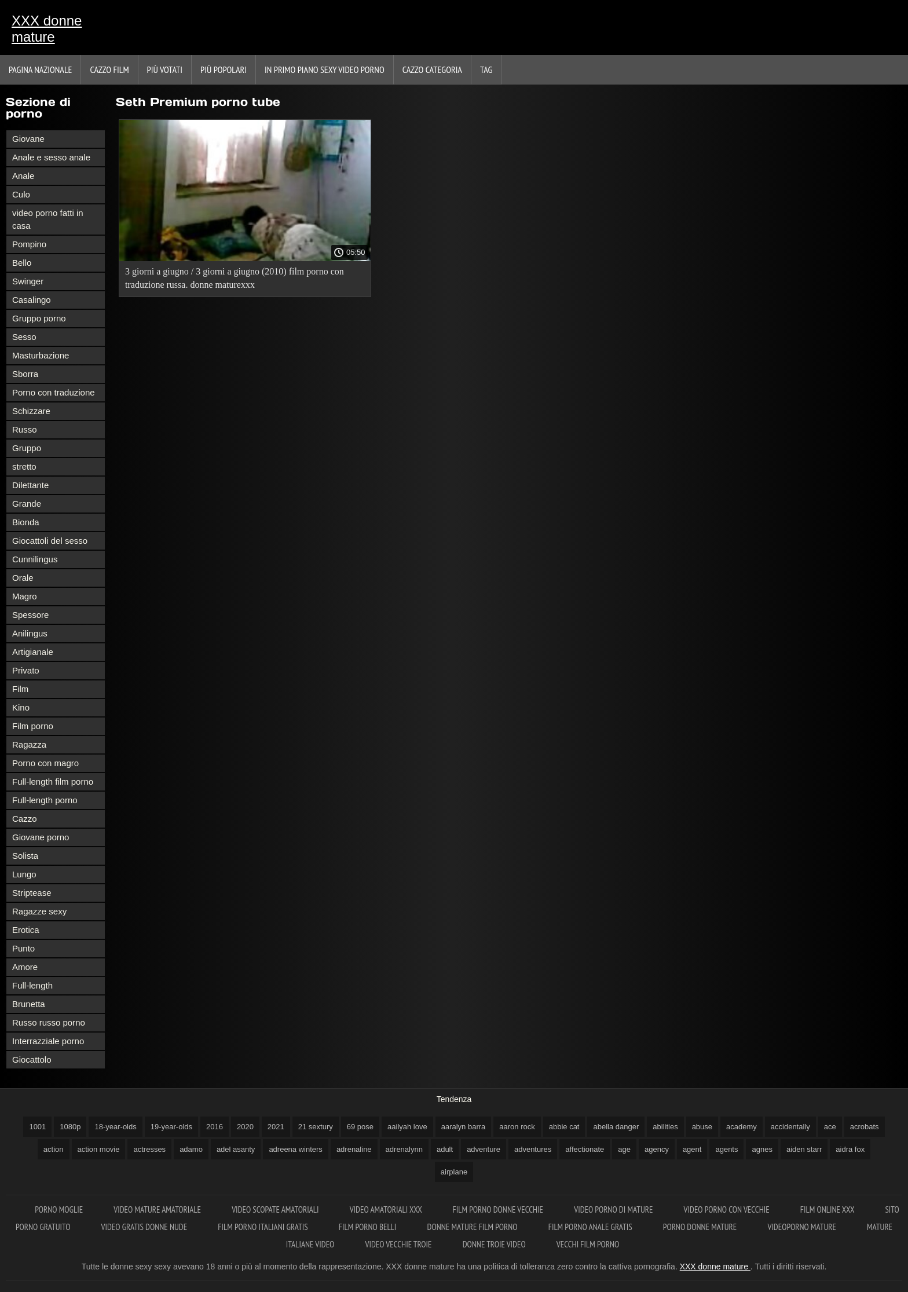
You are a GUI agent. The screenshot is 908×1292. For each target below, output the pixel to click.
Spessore (30, 615)
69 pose (360, 1126)
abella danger (616, 1126)
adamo (191, 1149)
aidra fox (850, 1149)
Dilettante (30, 485)
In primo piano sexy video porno (325, 69)
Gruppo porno (39, 318)
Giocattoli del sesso (49, 541)
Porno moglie (60, 1209)
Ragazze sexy (39, 911)
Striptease (32, 893)
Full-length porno (45, 800)
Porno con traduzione (53, 392)
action (53, 1149)
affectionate (584, 1149)
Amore (25, 967)
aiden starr (804, 1149)
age (624, 1149)
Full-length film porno (52, 781)
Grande (26, 503)
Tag (486, 69)
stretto (24, 466)
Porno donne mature (701, 1226)
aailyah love (407, 1126)
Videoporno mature (802, 1226)
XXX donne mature (47, 29)
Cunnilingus (34, 559)
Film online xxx (828, 1209)
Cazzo (24, 818)
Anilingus (29, 633)
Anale (23, 176)
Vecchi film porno (587, 1244)
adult (445, 1149)
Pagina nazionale (40, 69)
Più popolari (223, 69)
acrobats (864, 1126)
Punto (23, 948)
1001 (37, 1126)
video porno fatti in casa (47, 219)
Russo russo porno (48, 1022)
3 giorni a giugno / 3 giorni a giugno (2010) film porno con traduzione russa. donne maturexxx (234, 278)
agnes (762, 1149)
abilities (665, 1126)
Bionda (25, 522)
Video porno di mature (614, 1209)
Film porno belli (368, 1226)
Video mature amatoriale (158, 1209)
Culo (21, 194)
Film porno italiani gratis (263, 1226)
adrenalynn (404, 1149)
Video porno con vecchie (727, 1209)
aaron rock (516, 1126)
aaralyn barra (463, 1126)
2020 (245, 1126)
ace (830, 1126)
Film (20, 689)
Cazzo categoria (432, 69)
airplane (454, 1171)
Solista (25, 856)
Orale (23, 578)
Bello (21, 263)
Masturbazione (40, 355)
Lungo (24, 874)
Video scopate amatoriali (276, 1209)
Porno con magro (45, 763)
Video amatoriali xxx (387, 1209)
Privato (25, 670)
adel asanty (236, 1149)
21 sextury (315, 1126)
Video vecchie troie (399, 1244)
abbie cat (564, 1126)
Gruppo (26, 448)
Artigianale (32, 652)
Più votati (164, 69)
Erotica (25, 930)
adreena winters (296, 1149)
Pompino (29, 244)
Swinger (27, 281)
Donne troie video (495, 1244)
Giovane (28, 139)
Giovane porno (40, 837)
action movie (99, 1149)
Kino (21, 707)
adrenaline (354, 1149)
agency (657, 1149)
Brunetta (28, 1004)
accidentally (790, 1126)
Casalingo (31, 300)
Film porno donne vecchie (499, 1209)
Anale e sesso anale (51, 157)
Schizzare (31, 411)
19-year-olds (171, 1126)
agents (726, 1149)
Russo (24, 429)
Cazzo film (109, 69)
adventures (532, 1149)
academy (741, 1126)
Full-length (32, 985)
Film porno (32, 726)
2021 (276, 1126)
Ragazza (29, 744)
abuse (702, 1126)
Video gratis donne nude (145, 1226)
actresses (149, 1149)
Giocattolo (32, 1059)
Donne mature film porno (473, 1226)
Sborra (25, 374)
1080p (70, 1126)
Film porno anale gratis (591, 1226)
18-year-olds (115, 1126)
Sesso (24, 337)
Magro (24, 596)
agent (692, 1149)
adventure (483, 1149)
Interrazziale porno (48, 1041)
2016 (214, 1126)
